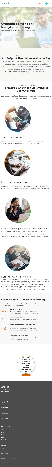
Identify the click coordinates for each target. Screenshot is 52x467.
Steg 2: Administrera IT (6, 415)
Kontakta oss (26, 374)
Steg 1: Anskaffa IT (5, 413)
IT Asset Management (5, 429)
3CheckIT (3, 432)
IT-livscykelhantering (5, 410)
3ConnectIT (3, 437)
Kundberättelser (4, 453)
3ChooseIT (3, 439)
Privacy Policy (9, 462)
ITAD (2, 420)
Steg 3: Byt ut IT (4, 418)
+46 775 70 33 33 (5, 397)
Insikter (2, 451)
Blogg (2, 448)
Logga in (40, 3)
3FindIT (2, 434)
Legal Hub (3, 462)
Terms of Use (15, 462)
